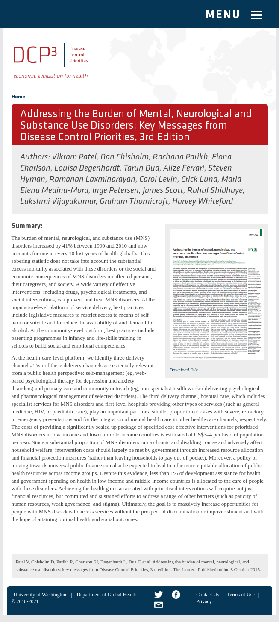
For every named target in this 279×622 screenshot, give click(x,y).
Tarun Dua (141, 168)
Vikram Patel (74, 157)
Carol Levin (158, 179)
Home (18, 97)
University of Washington (40, 595)
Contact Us (207, 595)
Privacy (204, 601)
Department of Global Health (106, 595)
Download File (184, 369)
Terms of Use (240, 595)
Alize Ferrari (183, 168)
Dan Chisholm (124, 157)
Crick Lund (199, 179)
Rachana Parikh (180, 157)
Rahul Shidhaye (215, 190)
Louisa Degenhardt (87, 168)
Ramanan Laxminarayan (92, 179)
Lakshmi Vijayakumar (58, 202)
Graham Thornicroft (134, 202)
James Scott (163, 190)
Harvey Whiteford (202, 202)
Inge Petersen (115, 190)
